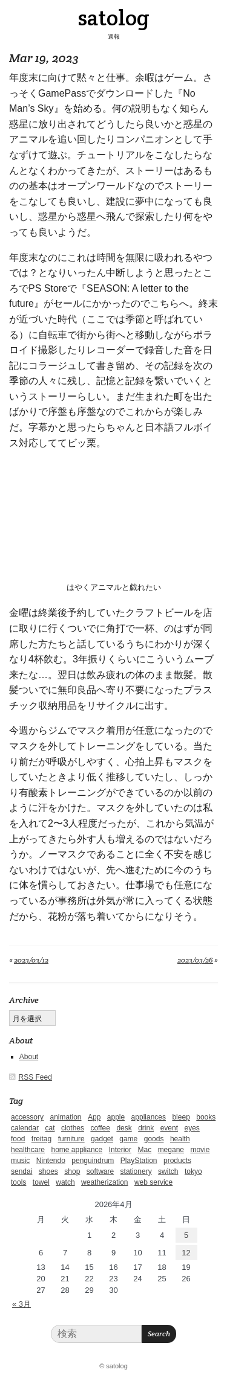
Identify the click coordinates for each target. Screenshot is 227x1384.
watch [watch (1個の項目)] (65, 1182)
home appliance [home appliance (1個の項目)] (77, 1149)
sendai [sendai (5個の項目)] (21, 1171)
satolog (113, 17)
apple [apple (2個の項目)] (116, 1117)
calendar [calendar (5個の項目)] (25, 1128)
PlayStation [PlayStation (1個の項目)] (138, 1160)
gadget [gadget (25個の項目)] (102, 1139)
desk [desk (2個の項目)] (123, 1128)
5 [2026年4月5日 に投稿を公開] (186, 1235)
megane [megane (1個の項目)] (171, 1149)
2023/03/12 (31, 959)
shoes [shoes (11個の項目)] (48, 1171)
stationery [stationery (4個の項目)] (136, 1171)
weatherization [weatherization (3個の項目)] (104, 1182)
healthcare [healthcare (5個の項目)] (28, 1149)
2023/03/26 (195, 959)
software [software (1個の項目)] (100, 1171)
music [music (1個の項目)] (20, 1160)
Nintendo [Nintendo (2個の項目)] (50, 1160)
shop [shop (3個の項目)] (72, 1171)
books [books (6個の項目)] (205, 1117)
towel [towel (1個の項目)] (41, 1182)
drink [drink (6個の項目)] (146, 1128)
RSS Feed (35, 1077)
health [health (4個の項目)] (180, 1139)
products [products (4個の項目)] (177, 1160)
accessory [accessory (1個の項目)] (27, 1117)
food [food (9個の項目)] (18, 1139)
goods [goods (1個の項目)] (154, 1139)
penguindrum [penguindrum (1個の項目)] (92, 1160)
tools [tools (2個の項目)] (18, 1182)
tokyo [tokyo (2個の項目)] (193, 1171)
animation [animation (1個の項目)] (65, 1117)
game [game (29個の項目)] (128, 1139)
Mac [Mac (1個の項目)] (145, 1149)
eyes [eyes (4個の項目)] (191, 1128)
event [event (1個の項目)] (169, 1128)
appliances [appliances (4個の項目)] (148, 1117)
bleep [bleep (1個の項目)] (180, 1117)
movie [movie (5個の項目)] (199, 1149)
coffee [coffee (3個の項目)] (100, 1128)
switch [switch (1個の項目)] (168, 1171)
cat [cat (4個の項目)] (49, 1128)
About (28, 1056)
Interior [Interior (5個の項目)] (120, 1149)
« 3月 (21, 1304)
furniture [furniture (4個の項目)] (71, 1139)
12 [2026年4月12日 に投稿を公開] (186, 1252)
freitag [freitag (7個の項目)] (41, 1139)
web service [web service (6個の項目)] (153, 1182)
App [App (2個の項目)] (94, 1117)
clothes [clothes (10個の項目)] (72, 1128)
